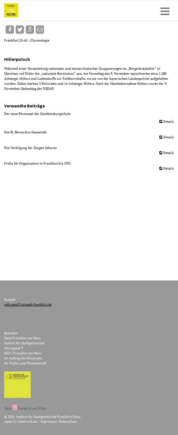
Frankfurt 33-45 (16, 40)
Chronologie (39, 40)
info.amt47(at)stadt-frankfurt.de (28, 304)
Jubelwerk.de (27, 421)
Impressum (48, 421)
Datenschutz (68, 421)
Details (168, 121)
